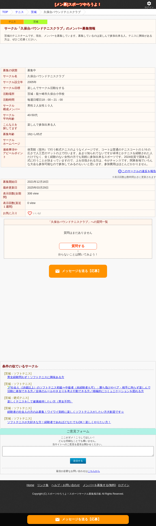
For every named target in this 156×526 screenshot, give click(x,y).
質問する (78, 246)
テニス (19, 12)
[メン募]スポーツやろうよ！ (78, 4)
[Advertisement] (78, 56)
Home (30, 485)
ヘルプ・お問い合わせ (65, 485)
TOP (5, 12)
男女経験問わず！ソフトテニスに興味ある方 (35, 377)
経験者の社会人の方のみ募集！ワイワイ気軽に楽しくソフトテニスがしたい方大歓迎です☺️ (65, 411)
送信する (78, 460)
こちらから (94, 471)
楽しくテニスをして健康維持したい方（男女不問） (40, 401)
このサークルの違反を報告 (137, 171)
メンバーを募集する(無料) (99, 485)
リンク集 (43, 485)
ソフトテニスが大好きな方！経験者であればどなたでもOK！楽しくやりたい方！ (59, 422)
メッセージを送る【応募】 (78, 271)
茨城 (34, 12)
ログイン (149, 5)
